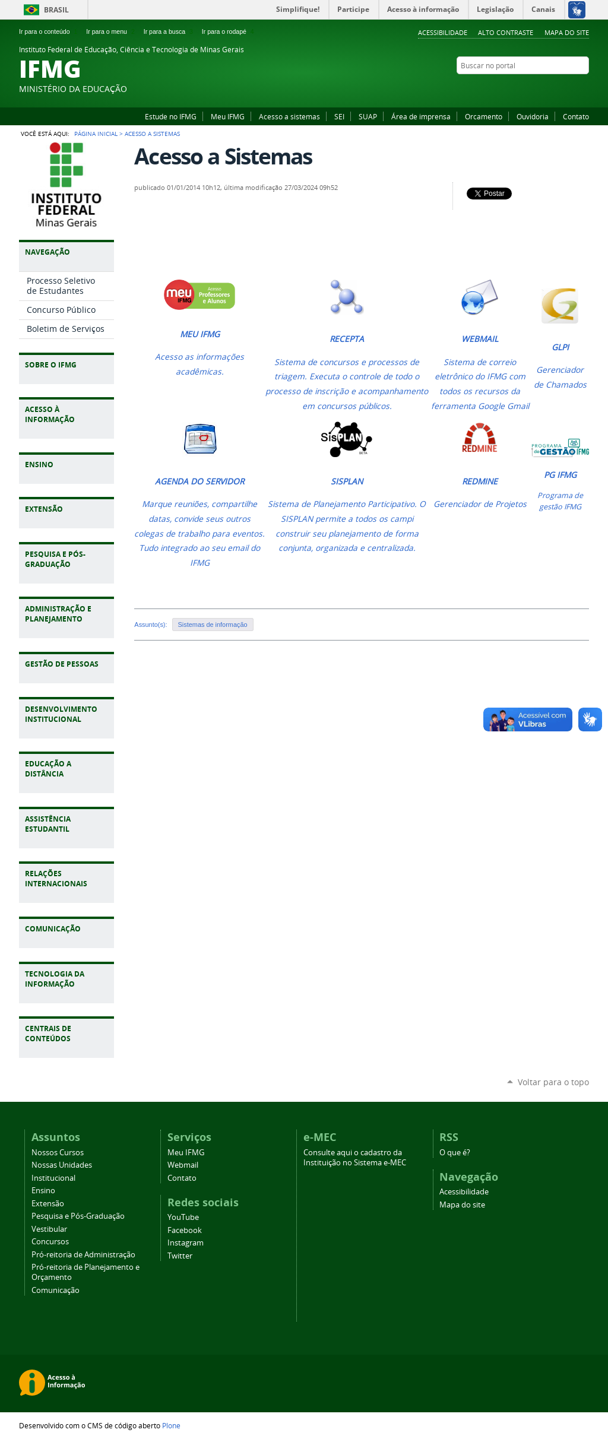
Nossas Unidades (61, 1165)
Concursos (50, 1242)
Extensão (47, 1204)
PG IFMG (560, 475)
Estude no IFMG (171, 116)
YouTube (538, 88)
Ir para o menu (111, 31)
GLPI (560, 347)
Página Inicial (96, 133)
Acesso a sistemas (289, 116)
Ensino (43, 1191)
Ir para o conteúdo (49, 31)
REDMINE (480, 481)
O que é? (454, 1153)
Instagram (568, 88)
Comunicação (55, 1290)
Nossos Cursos (57, 1153)
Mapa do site (566, 32)
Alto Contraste (505, 32)
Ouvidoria (533, 116)
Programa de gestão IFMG (560, 501)
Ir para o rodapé (229, 31)
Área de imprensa (421, 116)
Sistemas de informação (213, 624)
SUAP (368, 116)
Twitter (583, 88)
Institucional (53, 1178)
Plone (171, 1425)
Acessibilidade (442, 32)
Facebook (553, 88)
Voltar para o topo (553, 1082)
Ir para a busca (169, 31)
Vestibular (49, 1229)
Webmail (182, 1165)
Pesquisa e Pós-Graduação (78, 1216)
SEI (339, 116)
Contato (576, 116)
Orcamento (483, 116)
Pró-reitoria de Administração (83, 1255)
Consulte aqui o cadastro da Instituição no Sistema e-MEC (354, 1158)
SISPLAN (347, 481)
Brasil (56, 10)
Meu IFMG (228, 116)
